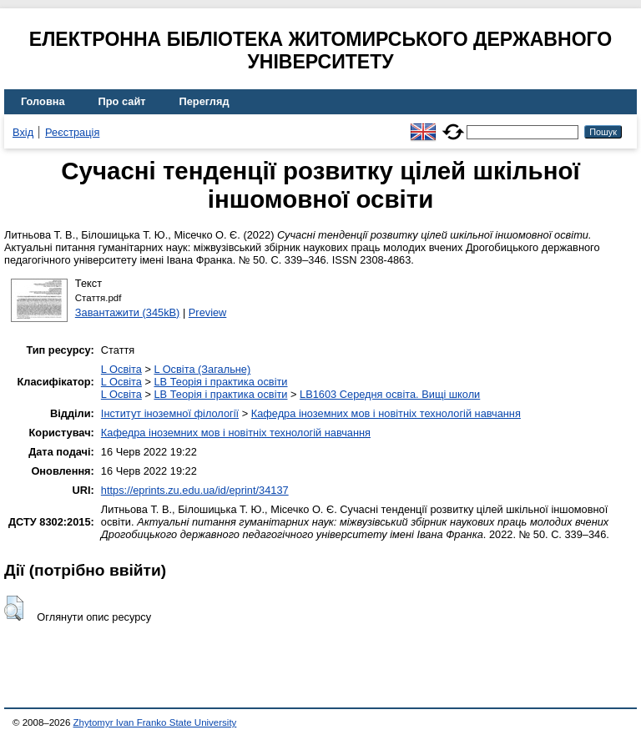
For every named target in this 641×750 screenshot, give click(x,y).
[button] (13, 608)
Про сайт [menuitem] (122, 101)
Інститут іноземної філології (170, 413)
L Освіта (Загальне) (202, 369)
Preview (208, 312)
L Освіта (121, 369)
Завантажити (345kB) (127, 312)
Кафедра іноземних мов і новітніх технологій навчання (386, 413)
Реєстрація (72, 132)
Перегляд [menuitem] (204, 101)
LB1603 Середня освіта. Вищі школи (390, 394)
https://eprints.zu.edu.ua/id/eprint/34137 (195, 490)
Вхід (23, 132)
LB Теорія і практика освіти (220, 381)
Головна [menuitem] (43, 101)
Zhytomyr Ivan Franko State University (155, 722)
